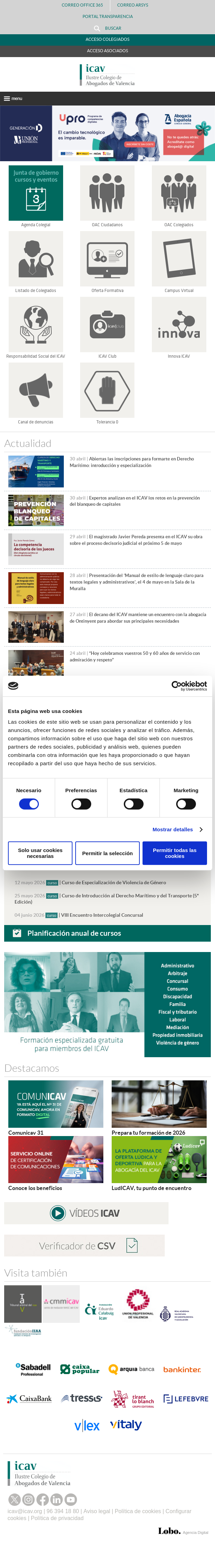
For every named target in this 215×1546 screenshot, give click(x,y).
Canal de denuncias (35, 422)
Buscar (107, 28)
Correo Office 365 (82, 5)
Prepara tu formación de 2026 (148, 1132)
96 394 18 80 (62, 1511)
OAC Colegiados (179, 224)
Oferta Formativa (107, 290)
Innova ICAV (179, 356)
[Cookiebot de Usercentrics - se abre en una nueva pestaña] (176, 686)
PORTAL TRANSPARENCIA (108, 16)
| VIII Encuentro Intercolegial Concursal (79, 915)
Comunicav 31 (25, 1132)
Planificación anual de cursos (74, 933)
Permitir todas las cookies (175, 853)
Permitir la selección (107, 853)
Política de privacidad (57, 1518)
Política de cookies (138, 1511)
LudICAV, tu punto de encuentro (151, 1188)
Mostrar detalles (173, 829)
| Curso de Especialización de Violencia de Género (90, 882)
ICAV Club (107, 356)
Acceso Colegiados (107, 39)
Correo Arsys (135, 5)
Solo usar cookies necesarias (40, 853)
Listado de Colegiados (35, 290)
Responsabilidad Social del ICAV (35, 356)
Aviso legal (97, 1511)
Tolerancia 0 (107, 422)
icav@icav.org (25, 1511)
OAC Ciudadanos (107, 224)
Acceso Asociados (107, 50)
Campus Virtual (179, 290)
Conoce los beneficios (35, 1188)
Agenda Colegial (35, 224)
